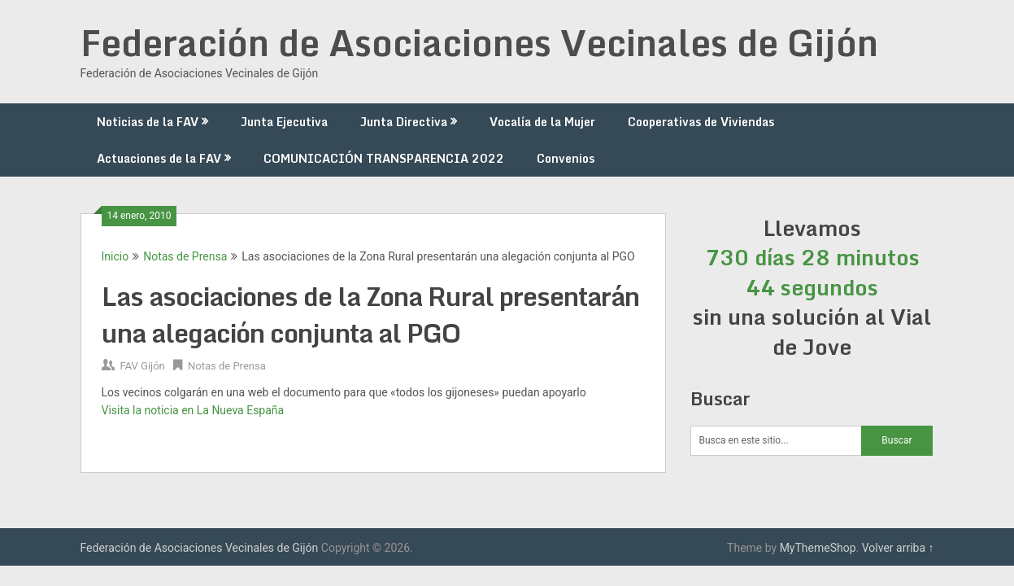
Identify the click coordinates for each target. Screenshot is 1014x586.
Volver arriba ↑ (898, 547)
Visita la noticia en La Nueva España (193, 410)
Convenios (565, 158)
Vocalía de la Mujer (542, 121)
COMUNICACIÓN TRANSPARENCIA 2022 (383, 158)
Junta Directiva (403, 121)
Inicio (115, 256)
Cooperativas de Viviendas (701, 121)
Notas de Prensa (185, 256)
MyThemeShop (818, 547)
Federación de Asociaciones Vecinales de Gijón (479, 42)
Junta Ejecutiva (284, 121)
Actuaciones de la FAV (159, 158)
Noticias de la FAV (147, 121)
